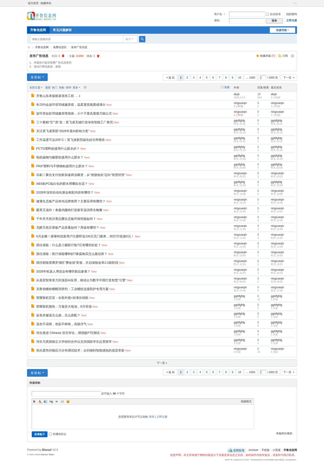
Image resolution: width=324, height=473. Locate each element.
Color (40, 401)
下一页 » (162, 363)
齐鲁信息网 (38, 30)
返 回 (172, 77)
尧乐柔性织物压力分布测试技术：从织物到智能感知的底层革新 (80, 350)
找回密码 (291, 14)
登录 (151, 416)
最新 (48, 87)
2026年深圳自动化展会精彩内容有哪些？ (65, 192)
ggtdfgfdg (239, 120)
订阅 (285, 55)
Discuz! (47, 449)
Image (45, 401)
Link (51, 401)
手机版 (265, 450)
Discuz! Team (47, 454)
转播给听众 (57, 434)
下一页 (287, 77)
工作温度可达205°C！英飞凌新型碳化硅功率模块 (70, 140)
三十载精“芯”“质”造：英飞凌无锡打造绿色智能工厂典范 (74, 122)
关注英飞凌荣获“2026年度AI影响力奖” (62, 131)
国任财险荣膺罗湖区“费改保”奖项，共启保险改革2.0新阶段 (77, 262)
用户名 (218, 14)
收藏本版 (267, 55)
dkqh (237, 94)
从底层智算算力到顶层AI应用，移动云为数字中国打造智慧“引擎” (81, 280)
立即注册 (291, 20)
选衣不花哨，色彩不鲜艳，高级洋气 (61, 324)
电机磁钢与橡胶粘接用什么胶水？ (59, 157)
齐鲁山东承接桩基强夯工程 (55, 96)
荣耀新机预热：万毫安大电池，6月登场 (64, 306)
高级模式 (246, 401)
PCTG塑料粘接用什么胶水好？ (58, 148)
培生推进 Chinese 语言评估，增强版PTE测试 (68, 333)
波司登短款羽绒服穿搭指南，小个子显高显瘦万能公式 (74, 113)
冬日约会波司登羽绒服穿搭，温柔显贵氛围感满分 (71, 104)
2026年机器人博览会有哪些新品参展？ (63, 271)
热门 (54, 87)
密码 (217, 20)
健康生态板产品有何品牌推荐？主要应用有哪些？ (71, 201)
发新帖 (36, 77)
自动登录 (273, 14)
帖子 (128, 39)
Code (62, 401)
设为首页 (33, 3)
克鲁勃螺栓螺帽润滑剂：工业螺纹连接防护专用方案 (72, 289)
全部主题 (34, 87)
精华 (68, 87)
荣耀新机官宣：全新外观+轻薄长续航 (62, 298)
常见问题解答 (62, 30)
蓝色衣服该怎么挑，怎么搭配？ (58, 315)
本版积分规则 (284, 433)
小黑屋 (276, 450)
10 (239, 77)
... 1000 (250, 77)
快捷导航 (281, 30)
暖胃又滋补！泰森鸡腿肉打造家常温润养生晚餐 (69, 210)
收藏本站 (45, 3)
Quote (56, 401)
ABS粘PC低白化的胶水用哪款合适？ (62, 183)
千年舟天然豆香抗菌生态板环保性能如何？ (66, 219)
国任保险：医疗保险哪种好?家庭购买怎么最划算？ (71, 254)
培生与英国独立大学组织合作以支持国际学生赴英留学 (74, 341)
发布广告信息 (79, 47)
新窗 (227, 87)
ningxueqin (240, 103)
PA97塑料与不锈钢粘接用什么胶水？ (62, 166)
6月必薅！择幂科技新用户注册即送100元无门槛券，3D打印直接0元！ (85, 236)
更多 (75, 87)
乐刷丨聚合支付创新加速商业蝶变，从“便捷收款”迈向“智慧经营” (81, 175)
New (109, 104)
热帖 (61, 87)
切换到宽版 (295, 3)
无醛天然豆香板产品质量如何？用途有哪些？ (67, 227)
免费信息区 (60, 47)
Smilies (68, 401)
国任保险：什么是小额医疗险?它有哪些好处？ (68, 245)
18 (258, 94)
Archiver (254, 450)
